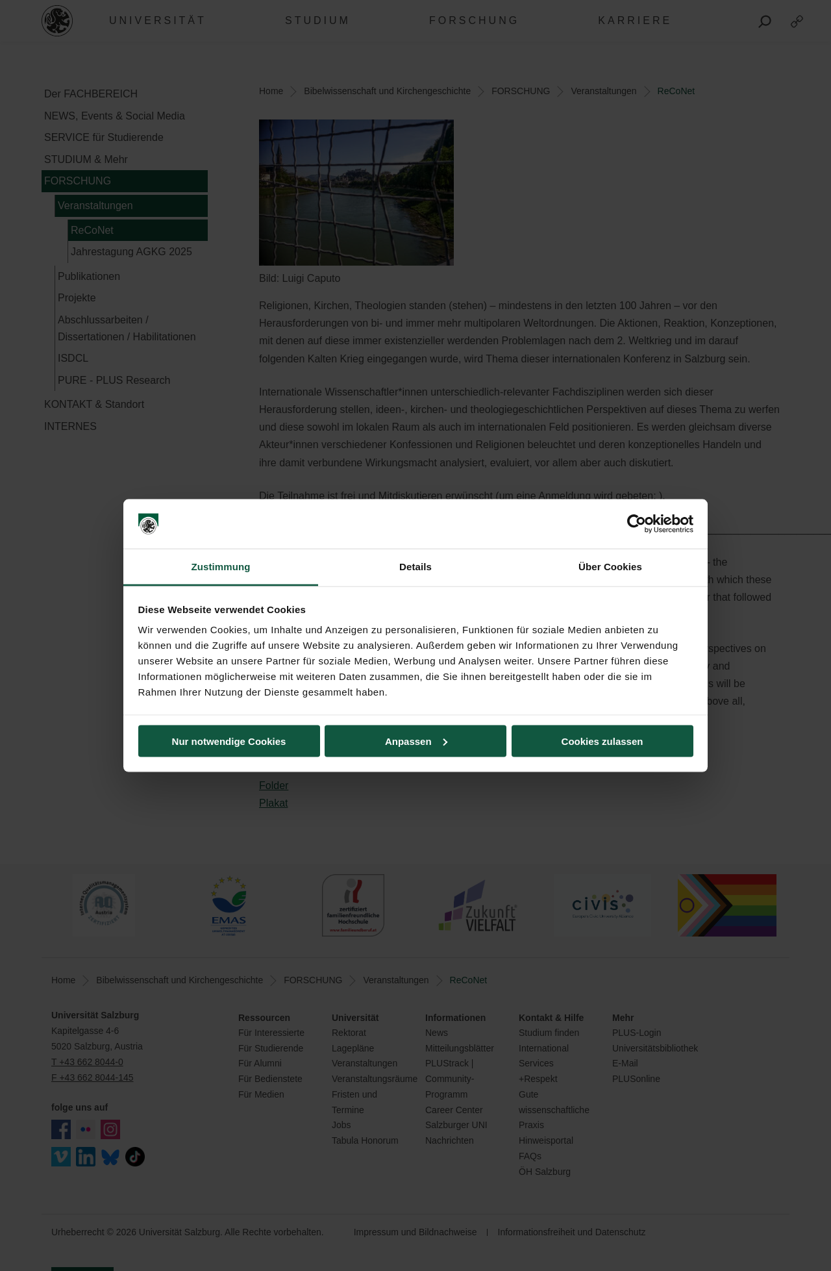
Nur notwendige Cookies (229, 740)
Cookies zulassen (602, 740)
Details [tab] (415, 566)
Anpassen (416, 740)
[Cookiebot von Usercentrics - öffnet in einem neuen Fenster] (636, 524)
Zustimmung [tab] (221, 566)
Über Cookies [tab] (610, 566)
